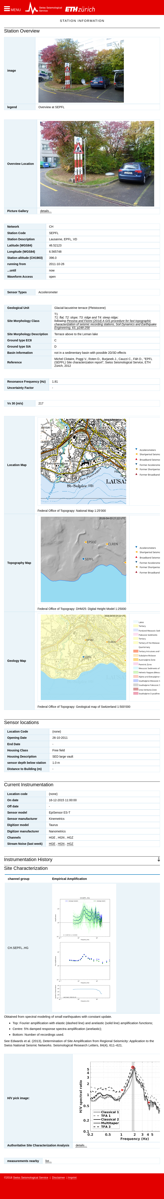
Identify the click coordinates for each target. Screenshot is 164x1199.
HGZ (70, 843)
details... (45, 211)
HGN (61, 843)
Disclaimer (58, 1177)
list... (48, 1161)
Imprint (72, 1177)
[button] (12, 9)
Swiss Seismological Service (30, 1177)
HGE (52, 843)
